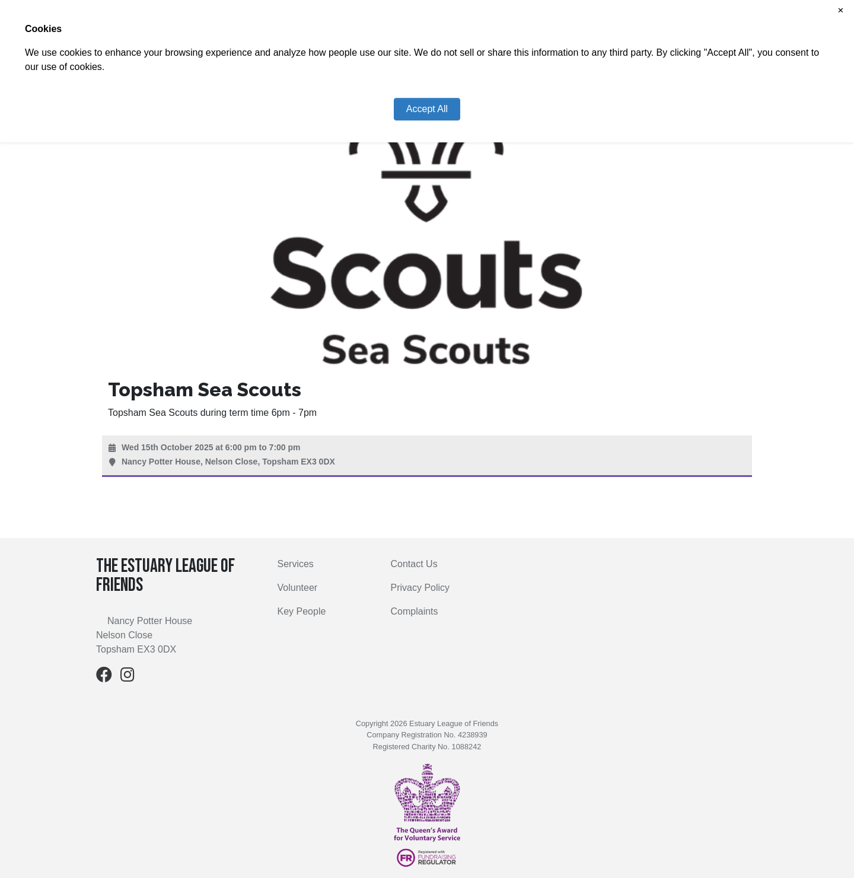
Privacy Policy (420, 588)
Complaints (414, 611)
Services (296, 564)
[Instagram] (127, 677)
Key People (302, 611)
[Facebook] (104, 677)
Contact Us (414, 564)
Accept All (427, 109)
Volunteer (298, 588)
